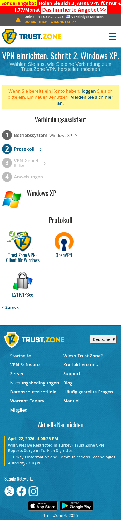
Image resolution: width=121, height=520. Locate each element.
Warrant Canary (27, 401)
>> (74, 9)
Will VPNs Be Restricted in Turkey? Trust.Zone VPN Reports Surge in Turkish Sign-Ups (56, 447)
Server (17, 374)
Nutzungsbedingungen (34, 383)
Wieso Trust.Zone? (83, 356)
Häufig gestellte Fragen (88, 392)
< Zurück (10, 307)
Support (72, 374)
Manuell (72, 401)
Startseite (20, 356)
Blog (68, 383)
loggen (88, 91)
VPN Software (25, 365)
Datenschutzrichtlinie (33, 392)
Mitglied (18, 410)
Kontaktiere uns (80, 365)
